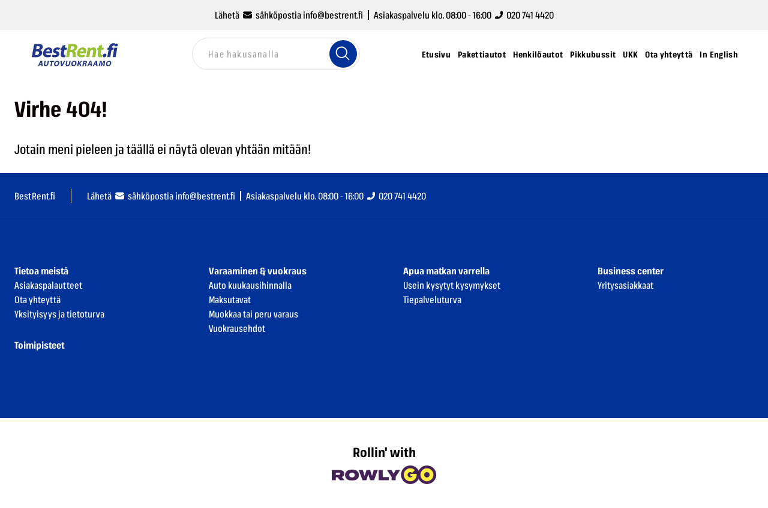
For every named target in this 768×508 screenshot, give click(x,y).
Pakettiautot (482, 54)
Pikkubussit (593, 54)
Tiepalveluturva (432, 299)
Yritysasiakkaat (625, 285)
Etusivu (436, 54)
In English (719, 54)
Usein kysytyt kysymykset (451, 285)
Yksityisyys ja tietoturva (59, 313)
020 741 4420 (524, 15)
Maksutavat (230, 299)
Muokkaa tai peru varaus (253, 313)
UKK (630, 54)
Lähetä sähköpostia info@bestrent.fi (289, 15)
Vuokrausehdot (237, 328)
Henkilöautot (538, 54)
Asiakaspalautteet (48, 285)
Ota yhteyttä (668, 54)
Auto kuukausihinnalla (250, 285)
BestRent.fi (34, 195)
